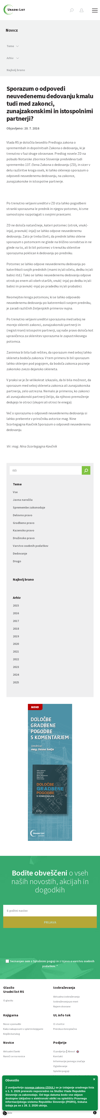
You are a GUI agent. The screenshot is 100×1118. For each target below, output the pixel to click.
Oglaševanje (60, 1066)
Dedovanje (20, 553)
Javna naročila (23, 500)
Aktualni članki (11, 1051)
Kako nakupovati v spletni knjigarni (23, 1028)
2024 (16, 674)
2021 (16, 651)
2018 (16, 628)
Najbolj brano (16, 70)
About (73, 1051)
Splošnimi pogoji (44, 961)
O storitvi (58, 1024)
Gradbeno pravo (23, 523)
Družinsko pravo (24, 538)
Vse (15, 492)
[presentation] (50, 946)
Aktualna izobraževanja (66, 996)
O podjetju (59, 1051)
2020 (16, 644)
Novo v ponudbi (12, 1024)
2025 (16, 682)
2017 (16, 621)
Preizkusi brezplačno (65, 1028)
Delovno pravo (22, 515)
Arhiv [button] (13, 58)
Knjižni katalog (11, 1033)
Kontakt (58, 1056)
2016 (16, 613)
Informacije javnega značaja (69, 1061)
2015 (16, 605)
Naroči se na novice (14, 1056)
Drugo (17, 561)
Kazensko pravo (23, 530)
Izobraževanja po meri (65, 1001)
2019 (16, 636)
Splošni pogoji (61, 1071)
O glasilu (8, 1000)
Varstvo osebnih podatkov (30, 546)
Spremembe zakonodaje (29, 507)
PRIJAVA (50, 922)
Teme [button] (13, 46)
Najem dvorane (62, 1006)
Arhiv (17, 597)
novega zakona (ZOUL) (40, 1087)
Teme (17, 484)
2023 (16, 667)
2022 (16, 659)
